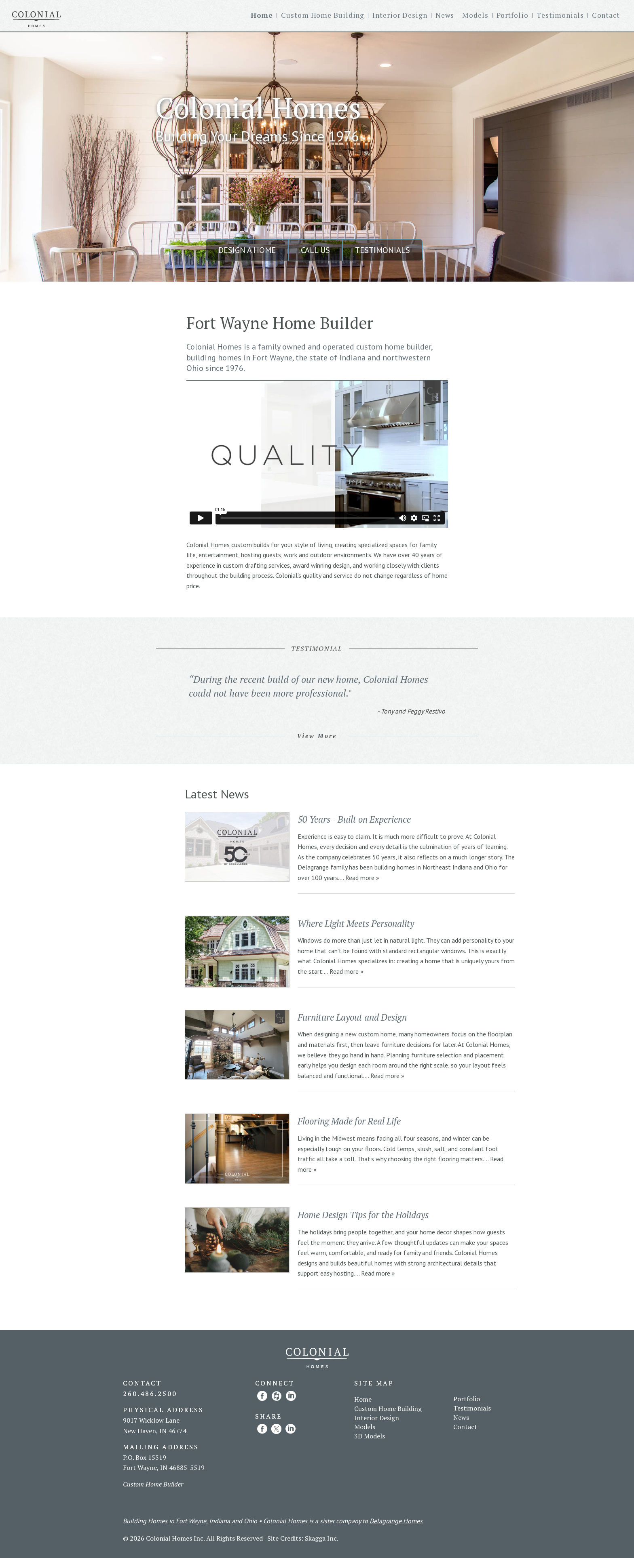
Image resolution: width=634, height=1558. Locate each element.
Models (475, 15)
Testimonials (560, 15)
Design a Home (247, 250)
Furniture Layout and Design (352, 1017)
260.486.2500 (150, 1393)
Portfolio (512, 15)
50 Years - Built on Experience (354, 819)
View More (317, 736)
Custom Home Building (322, 15)
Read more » (362, 878)
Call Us (315, 250)
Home (262, 15)
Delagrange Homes (396, 1521)
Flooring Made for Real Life (349, 1121)
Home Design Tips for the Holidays (363, 1215)
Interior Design (399, 15)
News (444, 15)
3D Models (369, 1436)
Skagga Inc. (321, 1538)
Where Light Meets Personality (356, 923)
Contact (606, 15)
